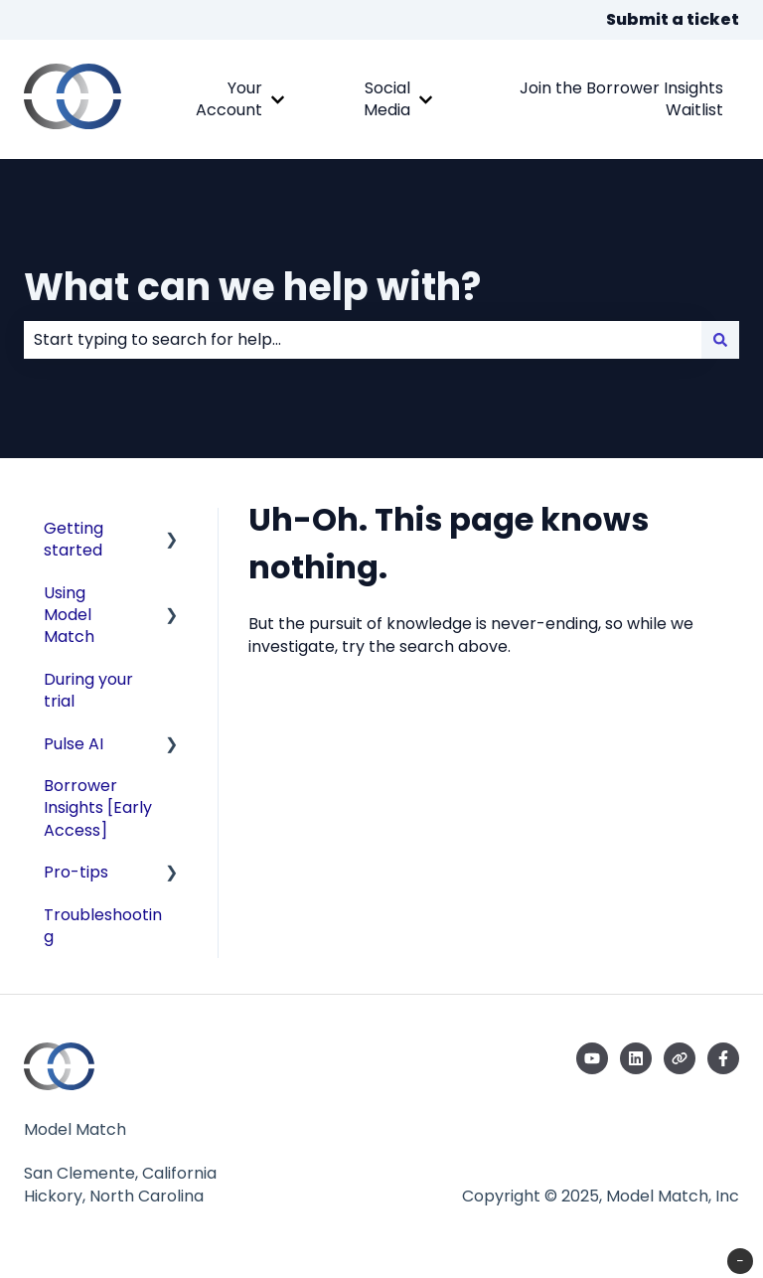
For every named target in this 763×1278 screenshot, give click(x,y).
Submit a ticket (672, 20)
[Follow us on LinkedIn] (636, 1058)
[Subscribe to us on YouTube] (592, 1058)
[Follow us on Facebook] (723, 1058)
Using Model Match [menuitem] (69, 615)
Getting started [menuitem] (73, 539)
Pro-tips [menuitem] (76, 872)
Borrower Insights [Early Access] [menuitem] (98, 808)
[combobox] (362, 340)
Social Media (387, 99)
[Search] (720, 340)
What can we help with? (252, 286)
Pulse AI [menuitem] (73, 743)
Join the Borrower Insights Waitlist (621, 99)
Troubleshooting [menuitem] (103, 925)
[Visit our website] (679, 1058)
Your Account (229, 99)
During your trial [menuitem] (88, 690)
